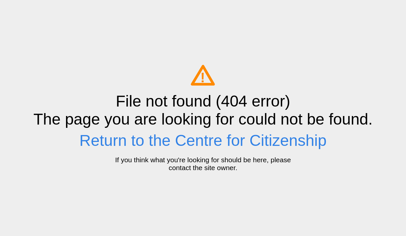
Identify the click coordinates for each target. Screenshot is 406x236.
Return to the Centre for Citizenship (203, 140)
